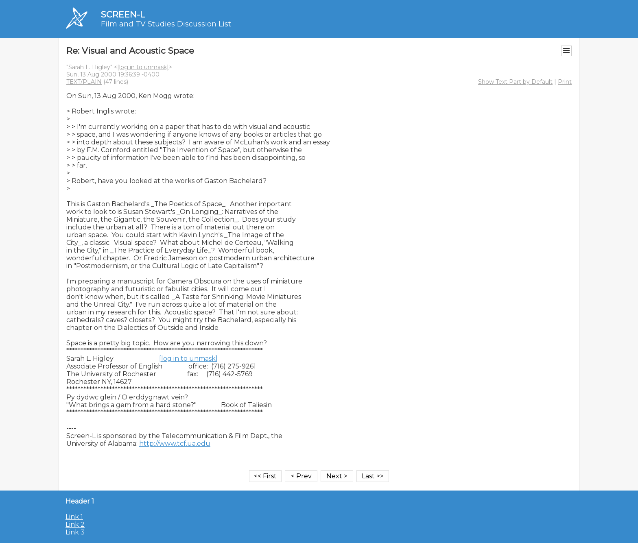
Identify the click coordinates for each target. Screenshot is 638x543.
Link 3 (75, 532)
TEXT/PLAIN (84, 81)
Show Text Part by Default (515, 81)
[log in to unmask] (143, 67)
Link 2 (75, 524)
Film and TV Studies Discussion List (166, 24)
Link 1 (74, 517)
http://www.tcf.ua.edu (174, 443)
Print (565, 81)
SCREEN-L (123, 14)
